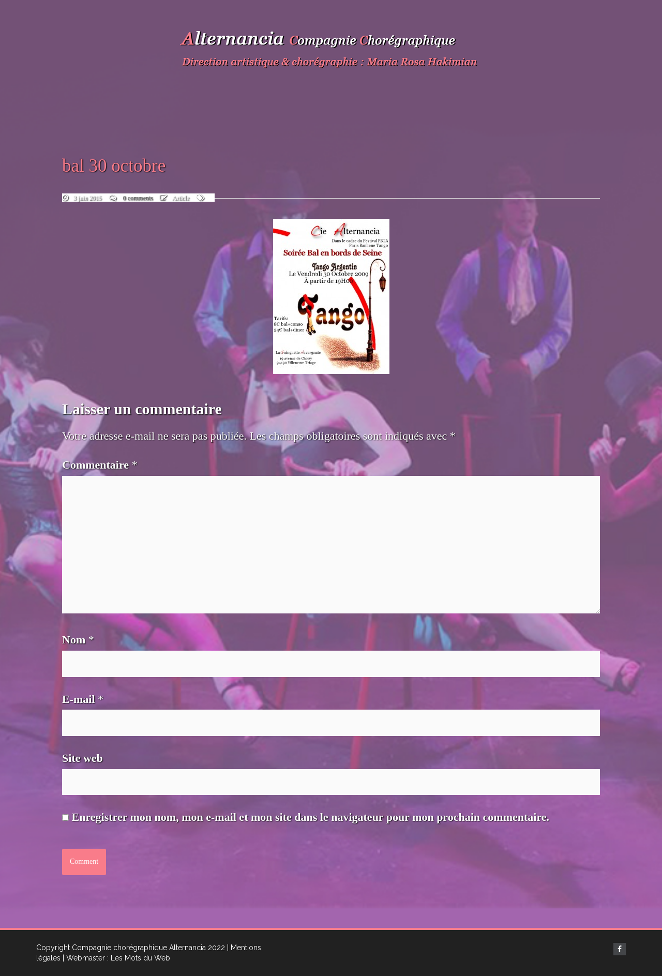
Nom (78, 639)
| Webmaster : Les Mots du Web (116, 958)
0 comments (138, 198)
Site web (82, 758)
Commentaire (100, 464)
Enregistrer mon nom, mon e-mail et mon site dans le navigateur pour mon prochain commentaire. (311, 816)
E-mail (82, 699)
